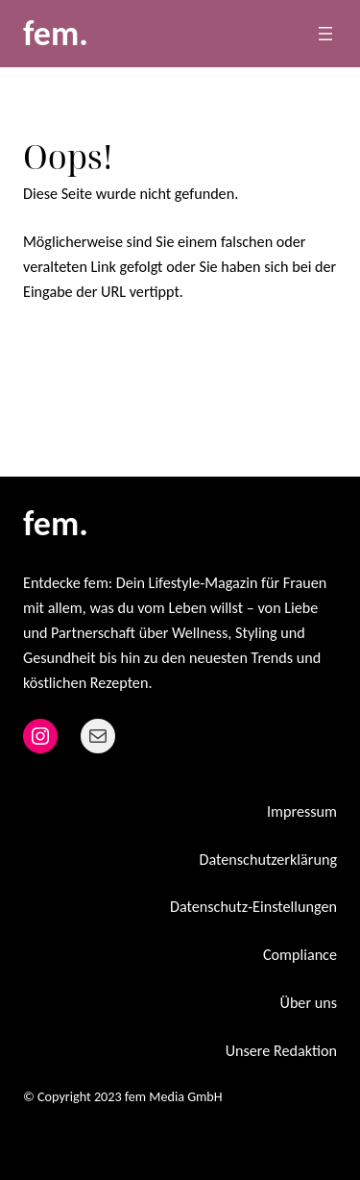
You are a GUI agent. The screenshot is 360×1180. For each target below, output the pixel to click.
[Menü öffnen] (325, 33)
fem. (55, 33)
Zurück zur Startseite (111, 351)
